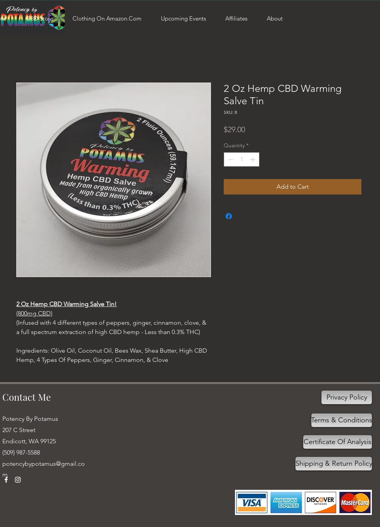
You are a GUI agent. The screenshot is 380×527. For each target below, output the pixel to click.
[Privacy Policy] (346, 397)
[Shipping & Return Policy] (333, 463)
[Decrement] (230, 159)
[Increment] (253, 159)
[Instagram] (18, 480)
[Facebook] (6, 480)
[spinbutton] (242, 159)
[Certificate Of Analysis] (337, 442)
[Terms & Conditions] (341, 420)
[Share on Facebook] (228, 216)
